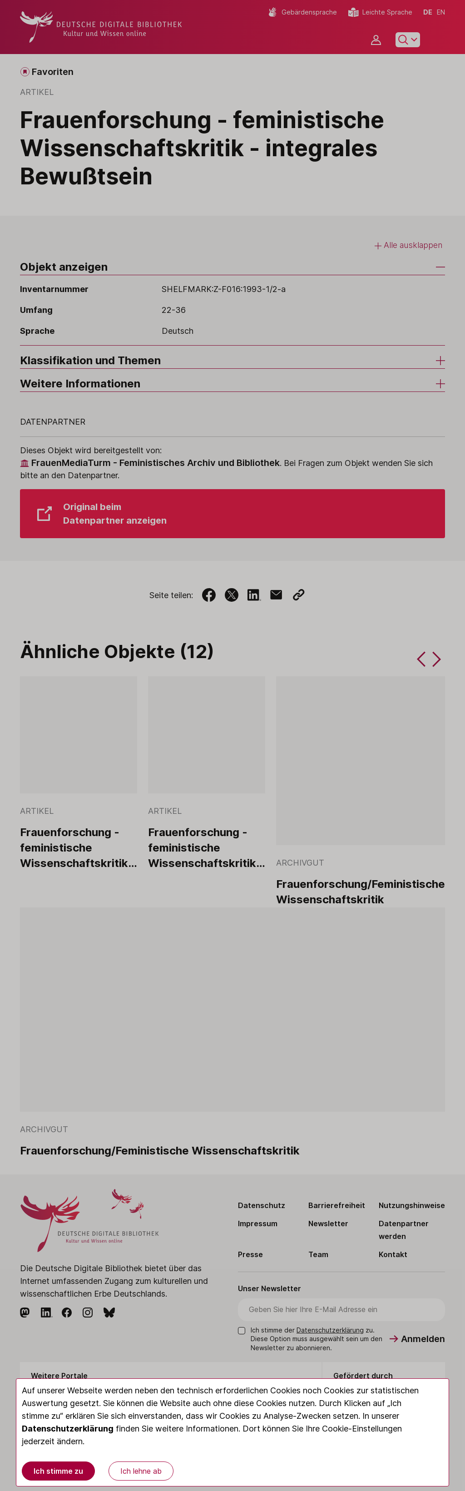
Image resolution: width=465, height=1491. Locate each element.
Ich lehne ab (141, 1471)
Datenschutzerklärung (68, 1428)
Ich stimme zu (58, 1471)
